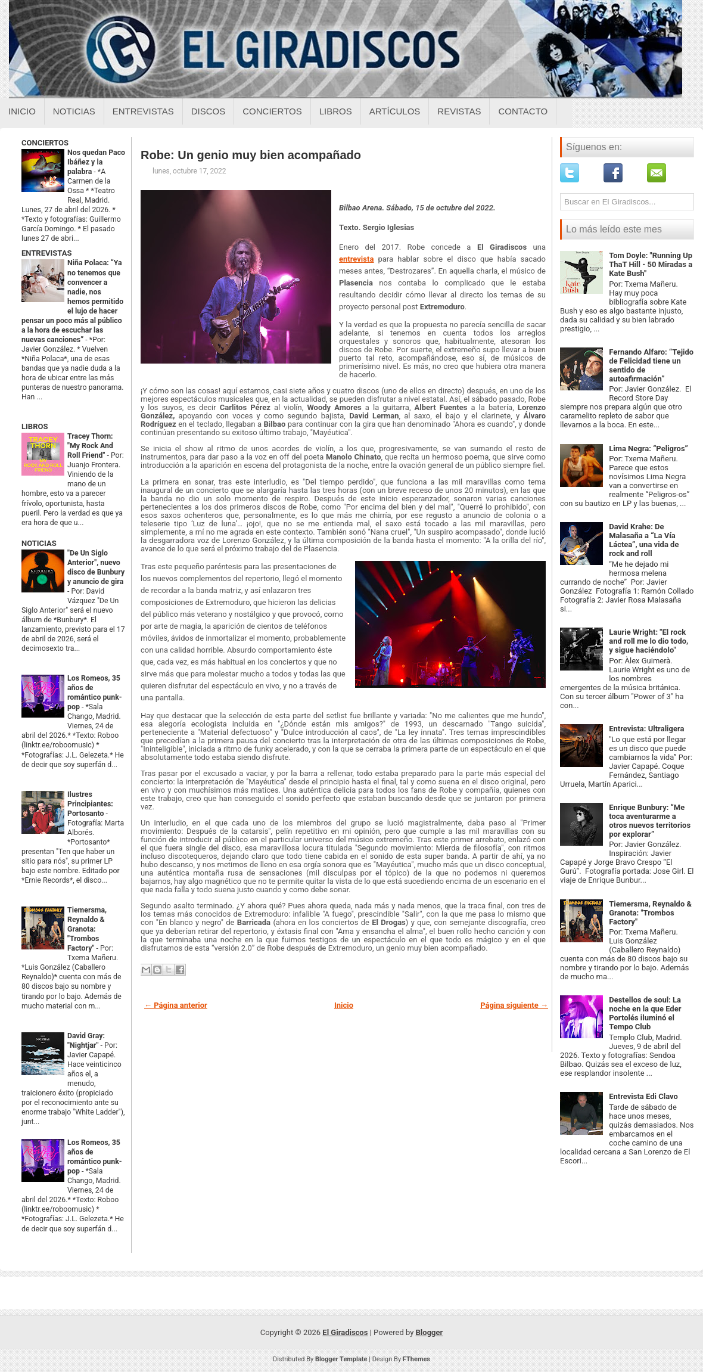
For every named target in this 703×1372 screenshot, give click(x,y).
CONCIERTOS (45, 142)
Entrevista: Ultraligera (646, 728)
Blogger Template (341, 1359)
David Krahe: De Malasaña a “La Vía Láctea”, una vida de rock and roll (644, 540)
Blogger (429, 1332)
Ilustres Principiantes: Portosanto (90, 804)
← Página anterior (175, 1005)
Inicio (22, 111)
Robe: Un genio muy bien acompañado (251, 155)
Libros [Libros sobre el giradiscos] (335, 111)
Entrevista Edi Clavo (643, 1096)
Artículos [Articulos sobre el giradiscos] (395, 111)
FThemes (416, 1359)
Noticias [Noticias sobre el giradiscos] (74, 111)
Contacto (523, 111)
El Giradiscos (345, 1332)
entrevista (356, 258)
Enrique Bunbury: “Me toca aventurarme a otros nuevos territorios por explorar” (649, 821)
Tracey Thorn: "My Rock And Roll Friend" (90, 446)
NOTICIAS (39, 543)
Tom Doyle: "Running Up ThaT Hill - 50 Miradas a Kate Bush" (650, 264)
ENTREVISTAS (46, 253)
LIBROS (34, 426)
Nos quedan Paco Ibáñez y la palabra (96, 162)
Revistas (459, 111)
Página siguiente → (514, 1005)
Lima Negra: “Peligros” (648, 448)
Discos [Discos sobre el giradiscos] (208, 111)
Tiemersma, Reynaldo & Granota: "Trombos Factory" (87, 929)
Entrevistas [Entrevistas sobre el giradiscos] (143, 111)
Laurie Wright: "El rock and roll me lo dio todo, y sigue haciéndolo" (648, 641)
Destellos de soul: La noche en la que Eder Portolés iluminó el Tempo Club (645, 1013)
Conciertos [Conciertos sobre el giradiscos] (271, 111)
